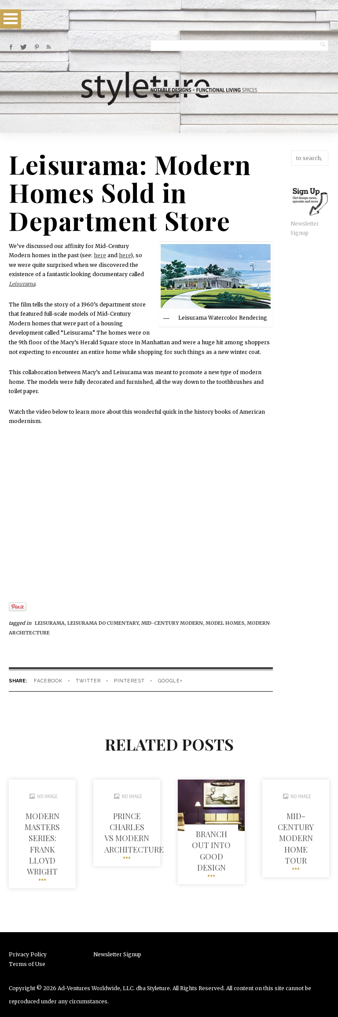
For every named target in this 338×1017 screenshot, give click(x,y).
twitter (88, 681)
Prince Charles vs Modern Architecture (134, 833)
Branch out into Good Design (211, 851)
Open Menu (10, 19)
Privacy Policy (28, 954)
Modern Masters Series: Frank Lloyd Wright (42, 844)
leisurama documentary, (104, 623)
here (100, 255)
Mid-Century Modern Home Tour (296, 838)
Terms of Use (27, 964)
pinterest (129, 681)
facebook (48, 681)
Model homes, (226, 623)
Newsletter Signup (117, 954)
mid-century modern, (173, 623)
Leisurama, (51, 623)
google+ (170, 681)
